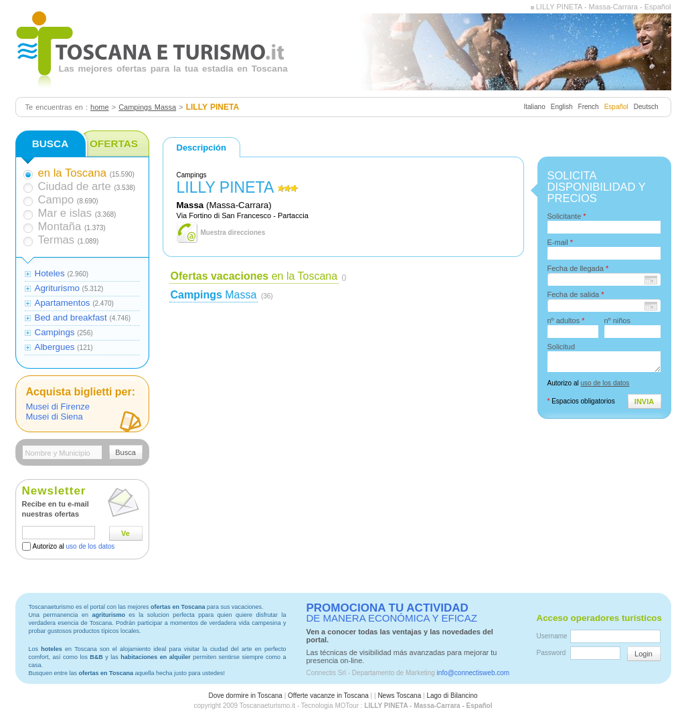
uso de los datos (90, 546)
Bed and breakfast (71, 317)
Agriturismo (57, 288)
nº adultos (566, 320)
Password (551, 652)
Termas (56, 240)
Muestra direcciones (233, 232)
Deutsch (646, 106)
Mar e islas (65, 213)
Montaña (60, 226)
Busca (125, 452)
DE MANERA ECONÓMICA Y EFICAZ (392, 613)
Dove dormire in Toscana (245, 695)
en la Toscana (254, 276)
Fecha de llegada (578, 268)
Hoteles (50, 273)
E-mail (560, 242)
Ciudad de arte (74, 186)
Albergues (55, 347)
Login (643, 654)
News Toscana (399, 695)
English (562, 106)
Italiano (534, 106)
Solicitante (566, 216)
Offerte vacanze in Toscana (328, 695)
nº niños (617, 320)
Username (552, 636)
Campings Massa (147, 107)
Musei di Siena (54, 417)
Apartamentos (62, 303)
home (99, 107)
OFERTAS (114, 143)
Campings (55, 332)
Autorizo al (74, 546)
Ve (125, 533)
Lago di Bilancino (451, 695)
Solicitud (561, 347)
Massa (214, 294)
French (588, 106)
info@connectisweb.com (473, 672)
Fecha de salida (575, 294)
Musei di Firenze (58, 406)
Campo (56, 199)
